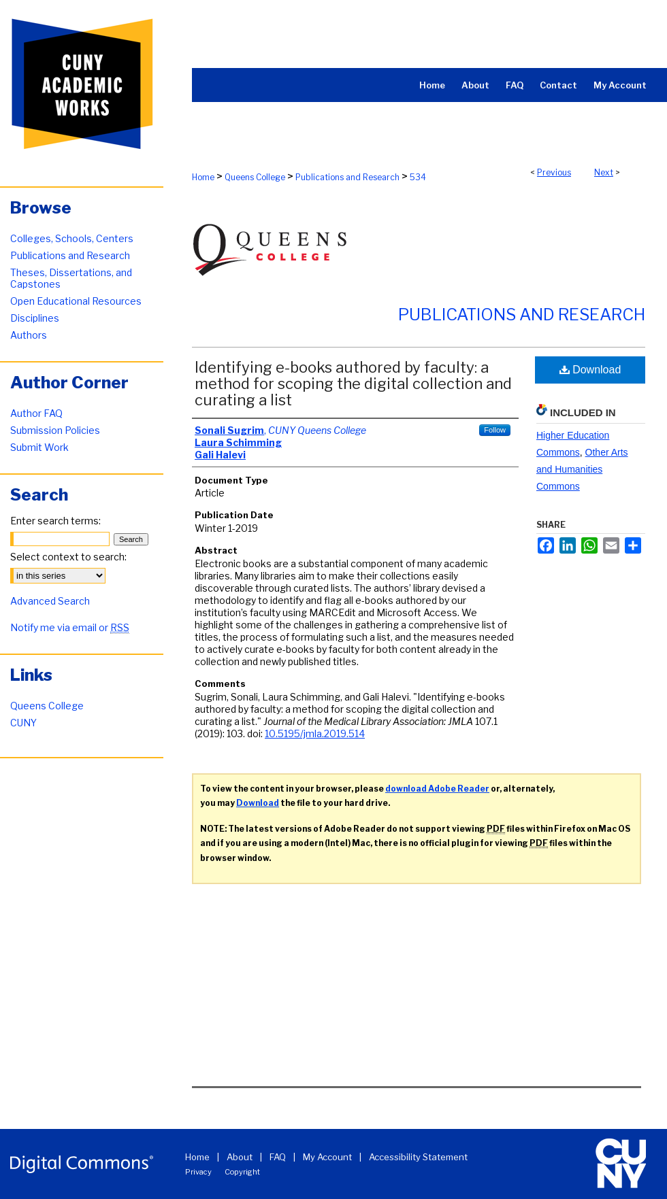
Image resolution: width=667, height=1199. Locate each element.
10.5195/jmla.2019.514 (315, 733)
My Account (327, 1156)
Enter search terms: (55, 520)
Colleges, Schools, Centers (71, 238)
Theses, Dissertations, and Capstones (71, 278)
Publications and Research (347, 177)
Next (603, 172)
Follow (495, 430)
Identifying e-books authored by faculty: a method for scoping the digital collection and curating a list (353, 383)
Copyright (242, 1172)
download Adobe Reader (437, 788)
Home (203, 177)
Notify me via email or (69, 627)
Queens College (255, 177)
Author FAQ (36, 413)
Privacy (198, 1172)
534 (418, 177)
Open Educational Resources (76, 301)
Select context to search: (68, 556)
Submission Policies (55, 430)
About (240, 1156)
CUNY (23, 722)
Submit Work (39, 447)
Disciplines (34, 318)
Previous (554, 172)
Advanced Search (50, 601)
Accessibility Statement (418, 1156)
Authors (28, 335)
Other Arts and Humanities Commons (582, 469)
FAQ (278, 1156)
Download (590, 369)
